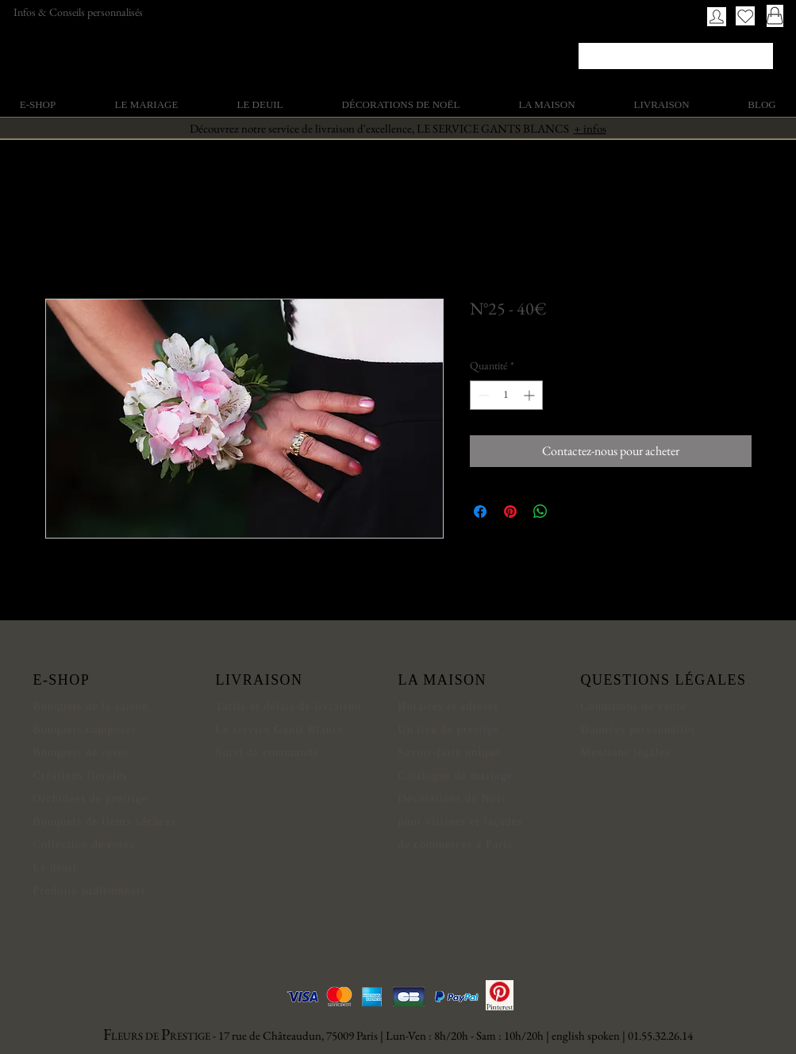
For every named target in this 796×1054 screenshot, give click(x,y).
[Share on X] (570, 511)
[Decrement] (482, 395)
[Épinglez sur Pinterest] (510, 511)
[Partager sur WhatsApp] (540, 511)
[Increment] (530, 395)
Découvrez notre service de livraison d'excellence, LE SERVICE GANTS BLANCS (398, 128)
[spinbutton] (506, 395)
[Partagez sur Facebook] (480, 511)
